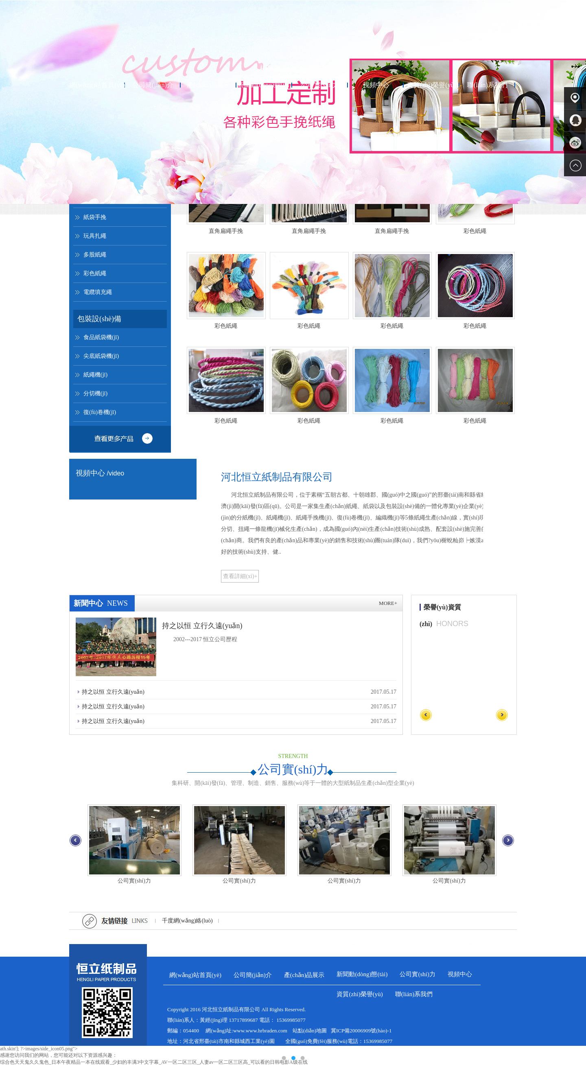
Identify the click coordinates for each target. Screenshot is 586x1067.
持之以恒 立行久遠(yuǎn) (202, 627)
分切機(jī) (95, 395)
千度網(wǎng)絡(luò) (187, 922)
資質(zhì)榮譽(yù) (431, 86)
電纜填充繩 (97, 293)
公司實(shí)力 (320, 86)
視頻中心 (376, 86)
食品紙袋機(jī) (101, 338)
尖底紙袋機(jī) (101, 357)
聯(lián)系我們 (487, 86)
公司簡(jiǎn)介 (152, 86)
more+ (388, 604)
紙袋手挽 (94, 218)
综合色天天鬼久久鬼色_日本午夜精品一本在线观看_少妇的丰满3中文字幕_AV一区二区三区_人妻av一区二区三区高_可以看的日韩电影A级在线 (154, 1063)
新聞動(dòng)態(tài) (264, 86)
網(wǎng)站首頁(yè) (97, 86)
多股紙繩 (94, 256)
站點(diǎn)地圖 (310, 1032)
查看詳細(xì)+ (240, 577)
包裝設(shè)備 (99, 320)
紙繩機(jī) (95, 376)
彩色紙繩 (94, 275)
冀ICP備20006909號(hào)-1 (361, 1032)
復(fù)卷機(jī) (99, 413)
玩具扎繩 (94, 237)
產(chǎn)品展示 (208, 86)
